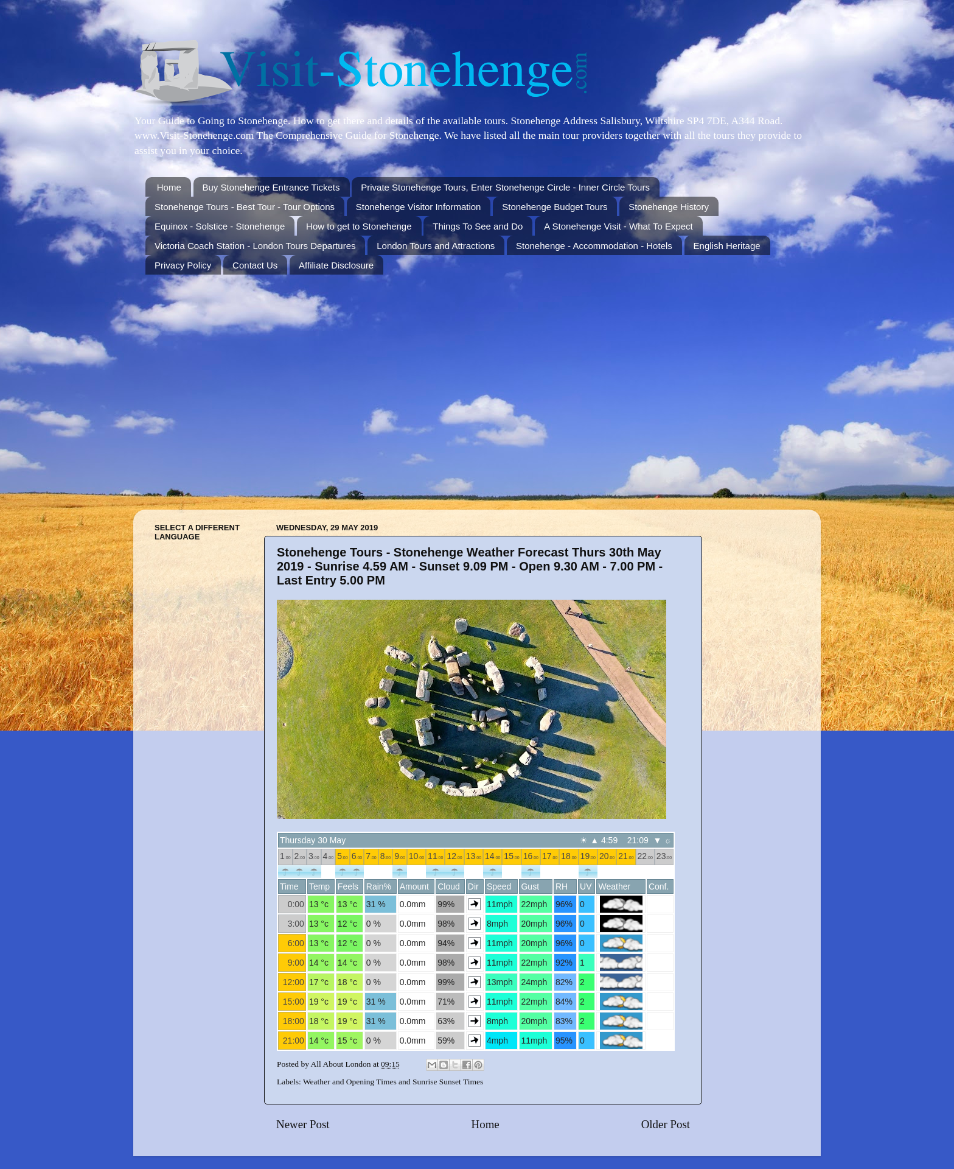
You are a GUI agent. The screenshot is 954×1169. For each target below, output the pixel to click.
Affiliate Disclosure (336, 265)
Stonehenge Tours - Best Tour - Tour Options (245, 207)
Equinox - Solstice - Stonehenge (220, 226)
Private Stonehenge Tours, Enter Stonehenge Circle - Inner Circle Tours (505, 187)
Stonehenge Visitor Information (418, 207)
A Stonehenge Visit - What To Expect (618, 226)
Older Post (665, 1124)
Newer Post (303, 1124)
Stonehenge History (668, 207)
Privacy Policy (183, 265)
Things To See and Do (478, 226)
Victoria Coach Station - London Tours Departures (255, 245)
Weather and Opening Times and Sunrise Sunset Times (393, 1081)
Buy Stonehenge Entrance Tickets (271, 187)
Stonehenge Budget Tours (554, 207)
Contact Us (254, 265)
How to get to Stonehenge (358, 226)
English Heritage (727, 245)
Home (169, 187)
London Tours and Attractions (436, 245)
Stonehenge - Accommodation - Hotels (594, 245)
